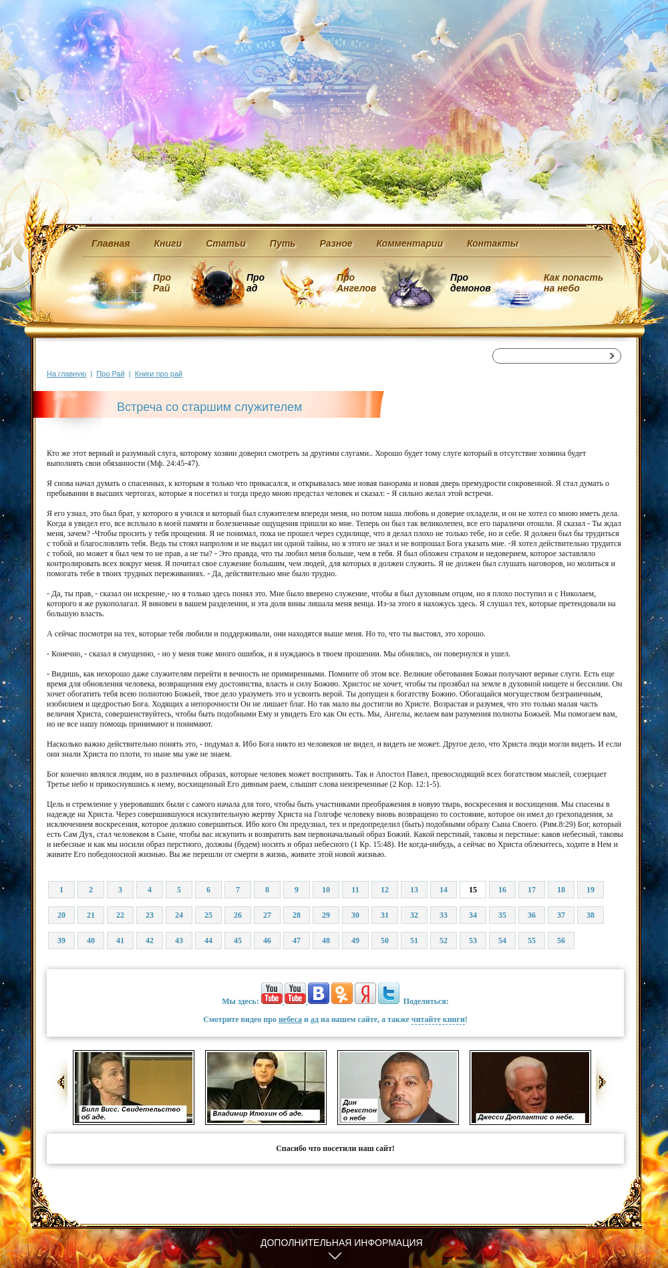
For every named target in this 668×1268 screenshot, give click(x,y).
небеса (290, 1019)
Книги (168, 243)
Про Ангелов (356, 282)
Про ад (254, 282)
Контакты (492, 243)
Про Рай (162, 282)
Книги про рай (158, 374)
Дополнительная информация (342, 1242)
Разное (335, 243)
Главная (111, 243)
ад (315, 1019)
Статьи (226, 243)
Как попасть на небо (573, 282)
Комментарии (410, 243)
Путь (283, 243)
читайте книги (438, 1019)
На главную (66, 374)
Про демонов (470, 282)
